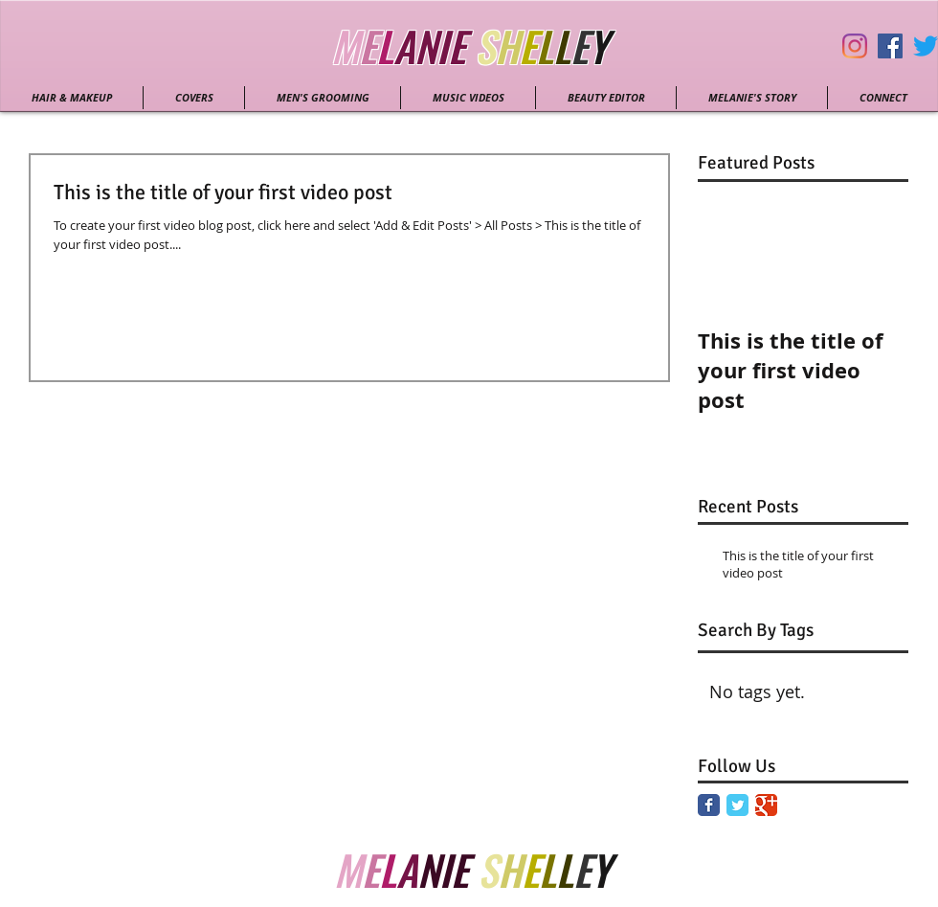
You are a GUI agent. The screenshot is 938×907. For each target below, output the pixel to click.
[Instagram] (854, 46)
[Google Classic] (766, 805)
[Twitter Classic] (737, 805)
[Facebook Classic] (709, 805)
